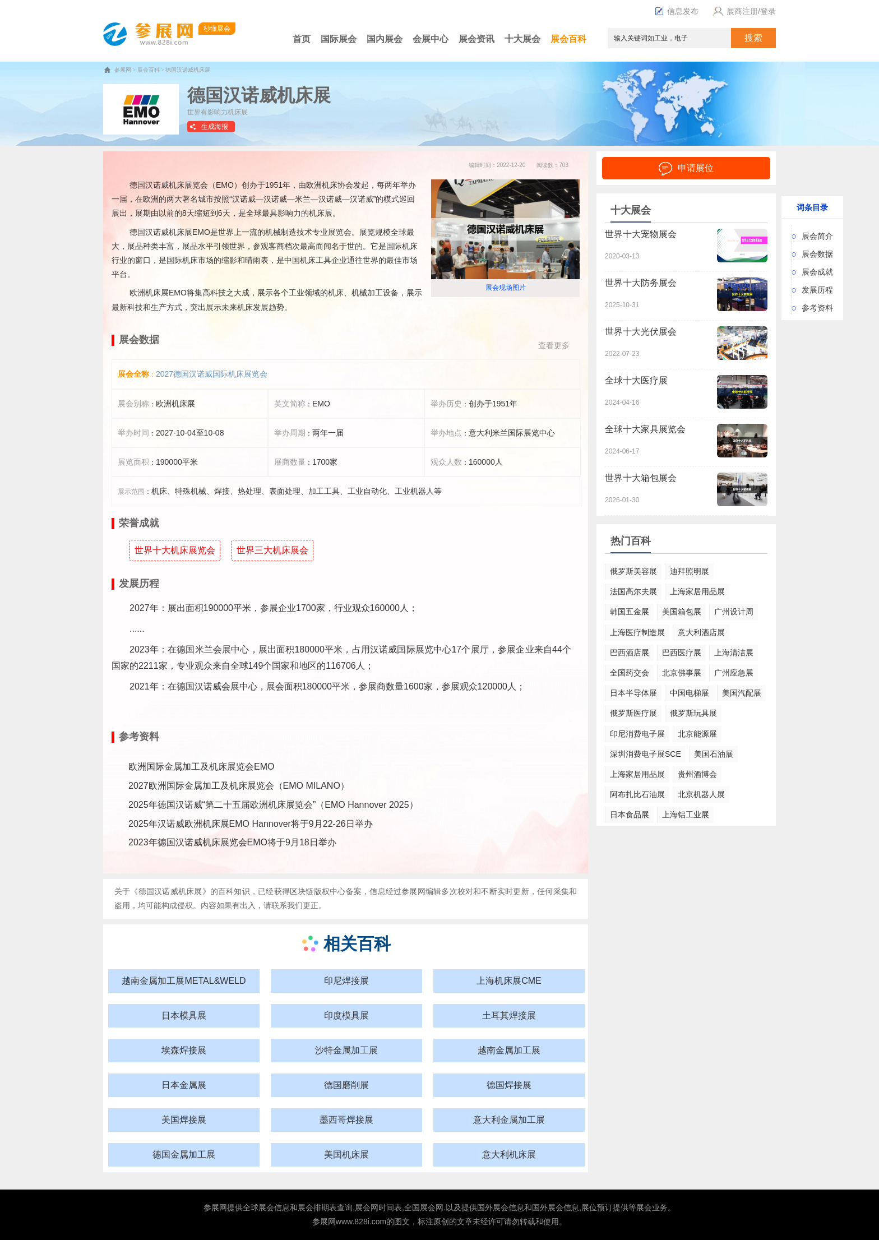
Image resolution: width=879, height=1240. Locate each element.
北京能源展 (697, 733)
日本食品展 (629, 814)
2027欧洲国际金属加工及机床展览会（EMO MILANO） (238, 785)
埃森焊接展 (183, 1050)
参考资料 (817, 307)
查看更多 (554, 345)
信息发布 (676, 11)
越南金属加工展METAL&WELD (184, 980)
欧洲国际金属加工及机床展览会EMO (201, 766)
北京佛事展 (681, 672)
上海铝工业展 (685, 814)
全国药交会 (629, 672)
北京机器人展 (701, 794)
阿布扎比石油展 (637, 794)
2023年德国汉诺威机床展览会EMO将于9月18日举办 (232, 842)
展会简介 (817, 236)
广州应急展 (733, 672)
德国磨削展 (346, 1085)
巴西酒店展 (629, 652)
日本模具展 (183, 1015)
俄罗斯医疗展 (633, 713)
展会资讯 (476, 39)
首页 (302, 39)
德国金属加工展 (183, 1154)
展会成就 (817, 271)
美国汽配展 (741, 692)
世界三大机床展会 (272, 550)
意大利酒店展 (701, 632)
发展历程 (817, 289)
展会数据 (817, 253)
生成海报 (214, 127)
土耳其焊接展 (509, 1015)
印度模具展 (346, 1015)
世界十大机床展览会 (175, 550)
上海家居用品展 (697, 591)
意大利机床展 (509, 1154)
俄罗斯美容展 (633, 571)
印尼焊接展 (346, 980)
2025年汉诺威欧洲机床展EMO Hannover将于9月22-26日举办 (250, 824)
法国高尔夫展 (633, 591)
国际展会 (339, 39)
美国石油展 (713, 753)
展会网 (366, 1207)
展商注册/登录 (743, 11)
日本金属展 (183, 1085)
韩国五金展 (629, 611)
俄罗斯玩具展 (693, 713)
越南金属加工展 (509, 1050)
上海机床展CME (509, 980)
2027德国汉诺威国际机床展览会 (211, 373)
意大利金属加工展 (509, 1120)
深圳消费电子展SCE (645, 753)
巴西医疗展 (681, 652)
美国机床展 (346, 1154)
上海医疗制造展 (637, 632)
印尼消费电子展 (637, 733)
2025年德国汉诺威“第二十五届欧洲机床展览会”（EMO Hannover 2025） (273, 804)
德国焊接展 (509, 1085)
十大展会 (522, 39)
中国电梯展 (689, 692)
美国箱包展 (681, 611)
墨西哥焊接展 (346, 1120)
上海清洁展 (733, 652)
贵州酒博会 (697, 774)
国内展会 (385, 39)
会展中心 (430, 39)
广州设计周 (733, 611)
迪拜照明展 (689, 571)
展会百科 (568, 39)
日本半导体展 (633, 692)
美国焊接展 (183, 1120)
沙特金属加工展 (346, 1050)
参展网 (122, 70)
